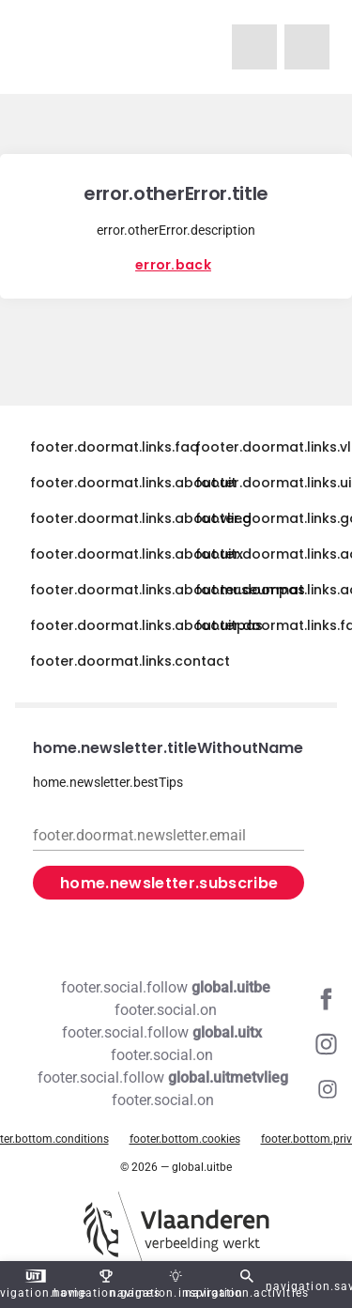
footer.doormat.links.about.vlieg (141, 518)
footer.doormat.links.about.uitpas (146, 625)
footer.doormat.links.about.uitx (136, 554)
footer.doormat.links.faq (114, 447)
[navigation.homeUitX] (306, 46)
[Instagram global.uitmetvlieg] (176, 1089)
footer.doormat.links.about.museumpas (167, 589)
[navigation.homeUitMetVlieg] (254, 46)
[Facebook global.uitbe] (176, 999)
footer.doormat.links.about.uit (133, 482)
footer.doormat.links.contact (130, 661)
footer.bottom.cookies (185, 1139)
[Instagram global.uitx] (176, 1044)
